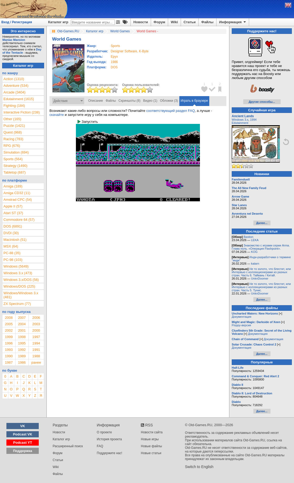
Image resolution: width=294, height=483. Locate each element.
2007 (22, 318)
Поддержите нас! (109, 453)
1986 (114, 62)
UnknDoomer (259, 278)
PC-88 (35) (12, 253)
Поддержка (22, 451)
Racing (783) (13, 139)
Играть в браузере (194, 101)
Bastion (248, 236)
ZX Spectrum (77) (17, 304)
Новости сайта (152, 432)
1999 (9, 337)
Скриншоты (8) (129, 101)
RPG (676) (11, 146)
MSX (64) (10, 246)
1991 (36, 350)
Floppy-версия (241, 325)
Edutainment (240, 122)
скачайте (56, 115)
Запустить (88, 122)
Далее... (261, 223)
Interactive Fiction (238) (21, 112)
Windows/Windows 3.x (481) (20, 295)
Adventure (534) (15, 86)
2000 (36, 330)
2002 (9, 330)
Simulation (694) (16, 152)
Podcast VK (22, 434)
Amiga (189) (12, 186)
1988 (36, 356)
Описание (95, 101)
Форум (159, 22)
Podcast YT (22, 443)
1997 (36, 337)
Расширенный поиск (68, 446)
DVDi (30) (11, 233)
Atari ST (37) (13, 213)
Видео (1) (150, 101)
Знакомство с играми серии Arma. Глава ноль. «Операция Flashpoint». (261, 247)
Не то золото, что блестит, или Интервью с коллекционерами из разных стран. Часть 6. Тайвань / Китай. (261, 272)
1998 (22, 337)
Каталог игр (58, 22)
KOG (254, 251)
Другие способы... (262, 101)
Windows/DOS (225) (19, 286)
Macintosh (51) (14, 240)
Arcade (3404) (14, 92)
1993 (9, 350)
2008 (9, 318)
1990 (9, 356)
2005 (9, 324)
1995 (22, 343)
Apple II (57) (12, 206)
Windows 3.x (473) (17, 273)
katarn (255, 263)
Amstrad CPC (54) (17, 200)
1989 (22, 356)
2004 (22, 324)
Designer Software (124, 51)
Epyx (114, 56)
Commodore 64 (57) (18, 220)
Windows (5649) (16, 266)
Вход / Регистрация (16, 22)
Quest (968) (12, 132)
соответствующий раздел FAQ (170, 111)
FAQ (100, 446)
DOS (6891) (12, 226)
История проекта (109, 439)
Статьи (190, 22)
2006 (36, 318)
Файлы (207, 22)
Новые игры (150, 439)
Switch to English (199, 467)
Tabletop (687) (14, 172)
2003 (36, 324)
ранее (36, 362)
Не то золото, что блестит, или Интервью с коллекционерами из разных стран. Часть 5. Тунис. (261, 287)
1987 (9, 362)
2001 (22, 330)
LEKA (254, 240)
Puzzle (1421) (14, 126)
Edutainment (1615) (18, 99)
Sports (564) (13, 159)
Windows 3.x (240, 119)
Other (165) (12, 119)
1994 (36, 343)
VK (22, 426)
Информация (233, 22)
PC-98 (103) (12, 260)
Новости (140, 22)
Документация (241, 316)
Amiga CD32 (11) (16, 193)
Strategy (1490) (15, 166)
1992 (22, 350)
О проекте (104, 432)
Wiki (174, 22)
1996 (9, 343)
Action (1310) (13, 79)
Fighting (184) (14, 106)
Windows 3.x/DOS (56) (21, 280)
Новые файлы (151, 446)
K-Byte (144, 51)
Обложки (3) (169, 101)
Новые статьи (151, 453)
